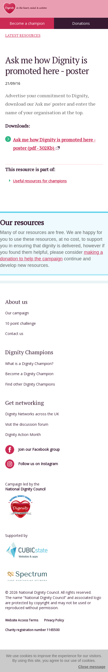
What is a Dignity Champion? (29, 363)
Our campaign (17, 312)
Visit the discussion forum (26, 424)
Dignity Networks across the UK (32, 413)
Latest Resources (22, 35)
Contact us (14, 333)
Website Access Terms (21, 620)
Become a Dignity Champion (29, 373)
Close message (91, 667)
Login (100, 9)
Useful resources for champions (40, 180)
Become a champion (27, 23)
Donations (81, 23)
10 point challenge (20, 323)
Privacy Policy (54, 620)
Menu (88, 9)
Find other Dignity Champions (30, 384)
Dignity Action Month (23, 434)
